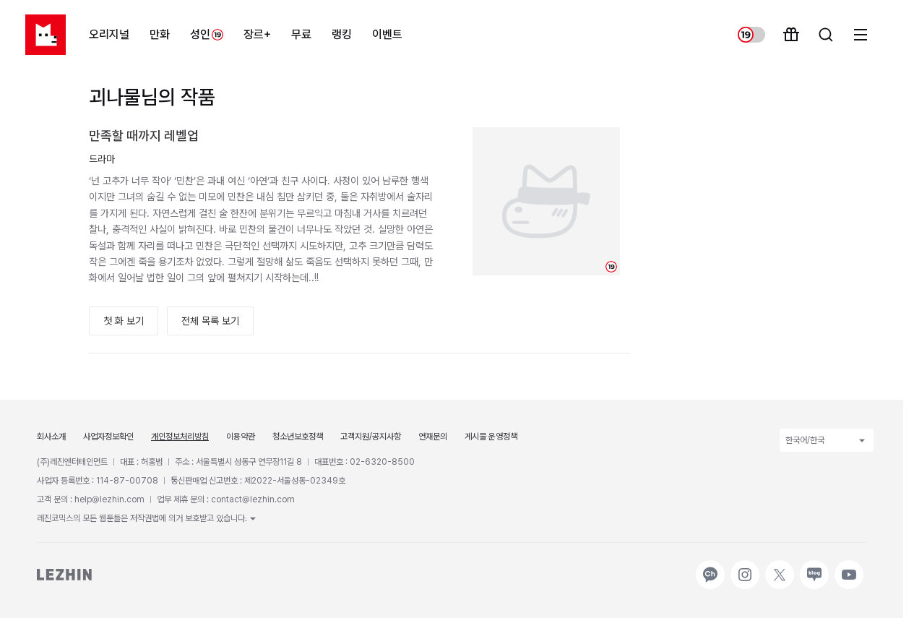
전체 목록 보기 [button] (210, 321)
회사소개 (51, 437)
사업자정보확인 (108, 437)
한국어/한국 (826, 440)
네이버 (813, 567)
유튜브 (848, 567)
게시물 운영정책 (491, 437)
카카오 (709, 567)
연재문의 (432, 437)
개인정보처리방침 (180, 437)
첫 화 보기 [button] (123, 321)
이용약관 (240, 437)
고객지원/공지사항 (370, 437)
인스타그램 (744, 567)
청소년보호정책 (297, 437)
